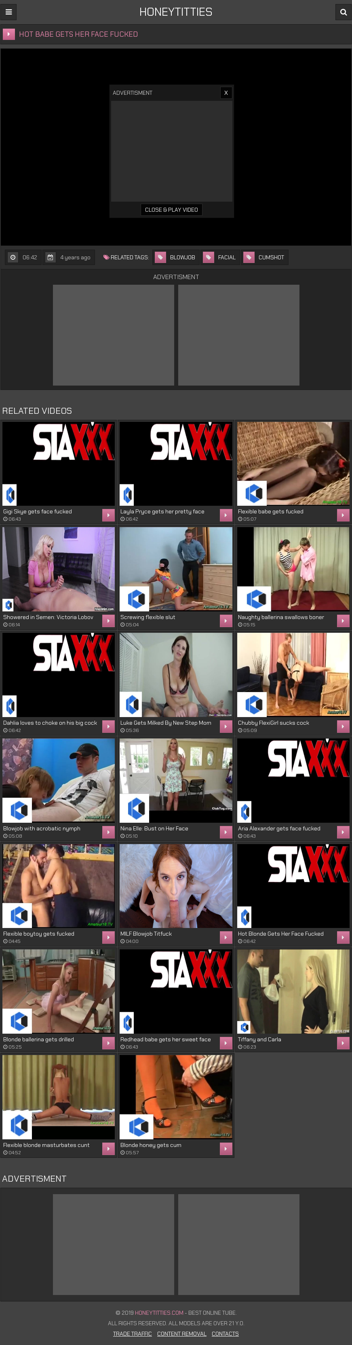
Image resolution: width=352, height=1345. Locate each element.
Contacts (225, 1333)
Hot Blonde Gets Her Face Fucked (281, 933)
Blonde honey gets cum (150, 1145)
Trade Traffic (132, 1333)
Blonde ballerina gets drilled (38, 1039)
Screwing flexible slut (147, 617)
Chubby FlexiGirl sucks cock (273, 722)
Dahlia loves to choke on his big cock (50, 722)
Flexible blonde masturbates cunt (46, 1145)
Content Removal (182, 1333)
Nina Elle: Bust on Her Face (154, 828)
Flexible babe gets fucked (271, 511)
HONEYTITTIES (176, 11)
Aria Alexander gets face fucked (279, 828)
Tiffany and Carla (259, 1039)
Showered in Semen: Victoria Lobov (48, 617)
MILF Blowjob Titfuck (146, 933)
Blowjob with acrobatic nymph (41, 828)
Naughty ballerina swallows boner (281, 617)
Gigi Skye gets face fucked (37, 511)
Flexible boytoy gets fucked (38, 933)
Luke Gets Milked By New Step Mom (165, 722)
